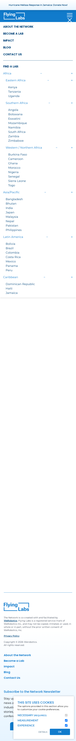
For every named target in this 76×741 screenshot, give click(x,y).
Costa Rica (13, 257)
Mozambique (17, 123)
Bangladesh (14, 199)
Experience (26, 725)
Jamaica (12, 293)
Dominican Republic (20, 284)
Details (42, 732)
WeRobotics (10, 620)
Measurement (28, 720)
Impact (8, 40)
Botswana (15, 114)
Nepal (10, 221)
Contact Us (12, 54)
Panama (12, 266)
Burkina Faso (17, 154)
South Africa (17, 132)
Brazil (10, 248)
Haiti (9, 288)
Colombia (12, 252)
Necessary (32, 715)
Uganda (14, 96)
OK (60, 732)
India (9, 208)
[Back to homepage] (14, 18)
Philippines (14, 230)
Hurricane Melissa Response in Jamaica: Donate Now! (38, 5)
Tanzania (14, 91)
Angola (13, 110)
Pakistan (12, 225)
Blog (7, 47)
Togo (11, 185)
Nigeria (13, 172)
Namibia (14, 127)
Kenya (12, 87)
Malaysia (12, 217)
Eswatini (14, 118)
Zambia (13, 136)
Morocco (14, 167)
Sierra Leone (17, 181)
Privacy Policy (11, 636)
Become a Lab (13, 34)
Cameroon (15, 159)
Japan (10, 212)
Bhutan (11, 203)
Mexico (11, 261)
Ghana (13, 163)
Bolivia (10, 244)
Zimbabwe (16, 140)
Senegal (14, 176)
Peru (9, 270)
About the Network (18, 27)
